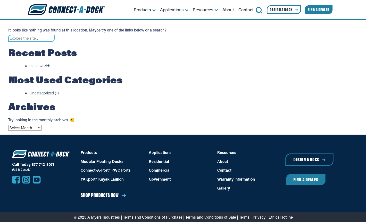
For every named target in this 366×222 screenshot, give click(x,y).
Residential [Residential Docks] (159, 161)
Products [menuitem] (142, 10)
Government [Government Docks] (160, 179)
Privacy (259, 217)
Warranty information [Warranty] (236, 179)
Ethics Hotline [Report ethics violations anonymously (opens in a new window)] (281, 217)
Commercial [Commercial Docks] (159, 170)
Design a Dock (306, 159)
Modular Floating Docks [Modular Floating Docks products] (102, 161)
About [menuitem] (228, 10)
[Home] (66, 9)
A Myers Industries (103, 217)
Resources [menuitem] (203, 10)
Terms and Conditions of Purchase (152, 217)
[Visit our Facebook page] (16, 180)
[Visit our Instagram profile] (26, 180)
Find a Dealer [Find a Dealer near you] (305, 179)
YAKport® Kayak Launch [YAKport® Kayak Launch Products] (102, 179)
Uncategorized (42, 92)
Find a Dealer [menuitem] (319, 9)
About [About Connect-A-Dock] (222, 161)
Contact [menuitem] (246, 10)
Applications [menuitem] (172, 10)
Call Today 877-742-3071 (33, 164)
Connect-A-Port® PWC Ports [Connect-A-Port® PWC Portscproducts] (106, 170)
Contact (224, 170)
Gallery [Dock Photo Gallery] (223, 188)
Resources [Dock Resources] (226, 152)
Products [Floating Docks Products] (89, 152)
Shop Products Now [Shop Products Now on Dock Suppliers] (100, 195)
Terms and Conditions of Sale (210, 217)
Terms (244, 217)
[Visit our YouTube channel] (37, 180)
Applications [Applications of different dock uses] (160, 152)
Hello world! (40, 65)
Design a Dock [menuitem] (281, 9)
